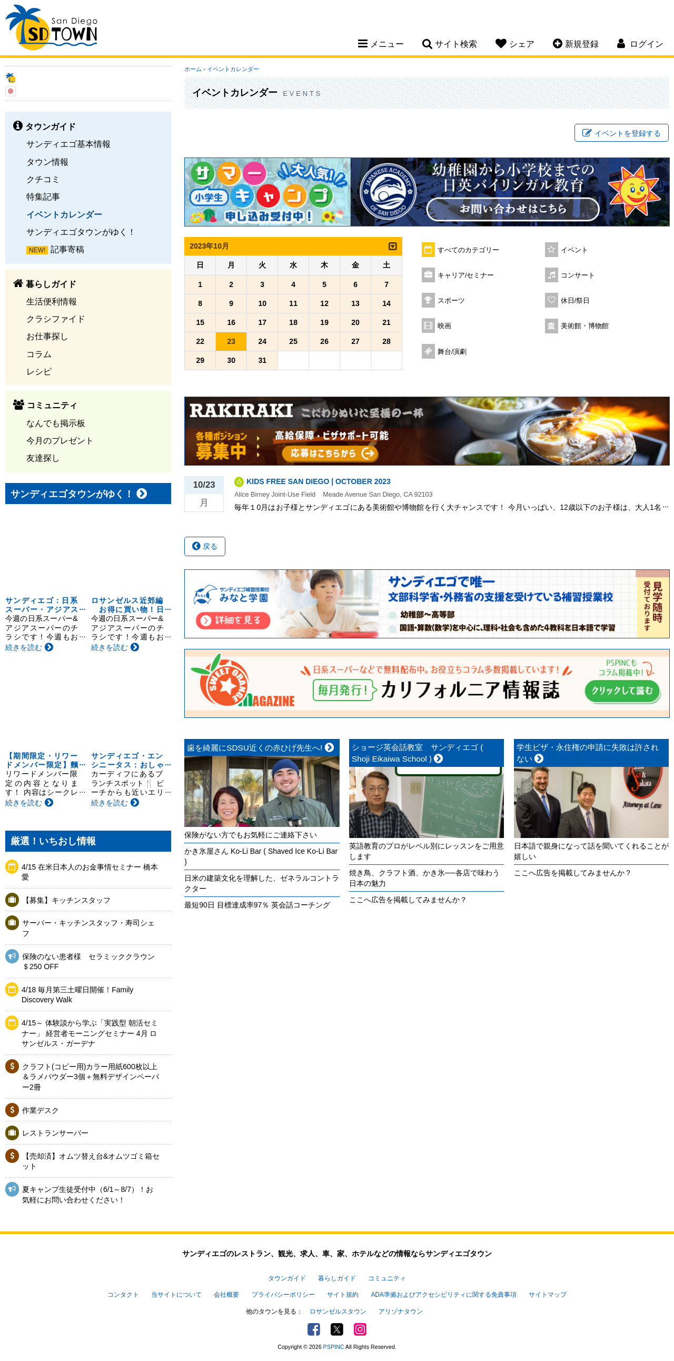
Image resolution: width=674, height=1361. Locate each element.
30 (231, 360)
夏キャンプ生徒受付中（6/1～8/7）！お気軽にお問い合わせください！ (87, 1194)
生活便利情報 (51, 301)
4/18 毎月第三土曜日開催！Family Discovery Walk (77, 994)
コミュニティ (387, 1278)
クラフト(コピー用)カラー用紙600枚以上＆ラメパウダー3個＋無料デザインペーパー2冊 (90, 1076)
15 (200, 322)
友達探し (43, 457)
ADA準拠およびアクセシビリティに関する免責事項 (443, 1294)
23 (231, 341)
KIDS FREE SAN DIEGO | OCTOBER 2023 (318, 481)
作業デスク (40, 1110)
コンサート (578, 275)
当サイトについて (176, 1294)
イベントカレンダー (64, 214)
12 (324, 303)
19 (324, 322)
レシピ (39, 371)
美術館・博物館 (585, 326)
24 (262, 341)
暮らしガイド (337, 1278)
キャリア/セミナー (466, 275)
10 (262, 303)
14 (386, 303)
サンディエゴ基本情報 (68, 144)
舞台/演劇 (452, 352)
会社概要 (226, 1294)
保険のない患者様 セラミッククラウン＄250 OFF (88, 961)
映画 (444, 326)
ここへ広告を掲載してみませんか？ (408, 899)
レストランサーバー (55, 1133)
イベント (574, 250)
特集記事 (43, 196)
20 (355, 322)
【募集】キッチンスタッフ (66, 900)
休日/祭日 (575, 300)
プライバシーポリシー (283, 1294)
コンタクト (123, 1294)
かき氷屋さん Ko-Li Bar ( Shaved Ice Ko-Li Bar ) (261, 856)
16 (231, 322)
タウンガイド (287, 1278)
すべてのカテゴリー (468, 250)
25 (293, 341)
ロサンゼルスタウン (338, 1311)
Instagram (360, 1329)
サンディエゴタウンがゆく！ (81, 231)
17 (262, 322)
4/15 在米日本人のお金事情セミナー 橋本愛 (90, 872)
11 (293, 303)
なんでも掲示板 (55, 423)
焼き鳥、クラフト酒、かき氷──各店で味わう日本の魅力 (424, 878)
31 (262, 360)
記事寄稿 (67, 249)
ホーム (193, 69)
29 (200, 360)
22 (200, 341)
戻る (204, 546)
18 (293, 322)
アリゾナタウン (401, 1311)
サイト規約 (343, 1294)
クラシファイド (55, 318)
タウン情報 (47, 161)
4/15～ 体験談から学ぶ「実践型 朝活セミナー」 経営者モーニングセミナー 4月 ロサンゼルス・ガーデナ (90, 1033)
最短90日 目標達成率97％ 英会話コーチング (257, 905)
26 (324, 341)
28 (386, 341)
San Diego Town (51, 29)
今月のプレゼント (60, 440)
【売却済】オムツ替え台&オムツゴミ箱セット (91, 1161)
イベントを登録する (621, 133)
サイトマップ (548, 1294)
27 (355, 341)
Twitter (337, 1329)
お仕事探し (47, 336)
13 (355, 303)
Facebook (314, 1329)
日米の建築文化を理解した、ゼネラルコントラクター (261, 883)
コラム (39, 354)
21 (386, 322)
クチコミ (43, 179)
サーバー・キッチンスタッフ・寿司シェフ (88, 928)
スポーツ (451, 300)
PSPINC (333, 1347)
